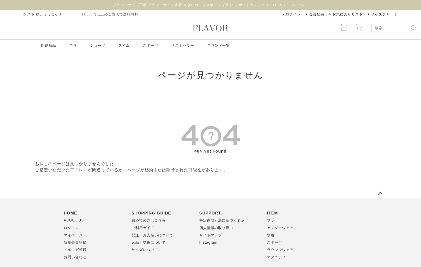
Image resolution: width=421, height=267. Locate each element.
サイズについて (145, 250)
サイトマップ (210, 235)
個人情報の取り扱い (216, 228)
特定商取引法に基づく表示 (222, 220)
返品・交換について (149, 242)
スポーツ (150, 45)
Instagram (208, 242)
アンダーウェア (280, 228)
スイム (124, 45)
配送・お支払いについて (152, 235)
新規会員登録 (75, 242)
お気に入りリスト (347, 14)
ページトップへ (380, 193)
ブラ (73, 45)
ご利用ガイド (143, 228)
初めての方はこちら (149, 220)
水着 (271, 235)
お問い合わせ (75, 257)
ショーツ (97, 45)
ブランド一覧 (218, 45)
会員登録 (316, 14)
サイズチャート (384, 14)
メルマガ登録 (75, 250)
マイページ (73, 235)
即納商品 (48, 45)
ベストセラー (182, 45)
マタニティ (276, 257)
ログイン (293, 14)
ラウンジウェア (280, 250)
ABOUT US (74, 220)
